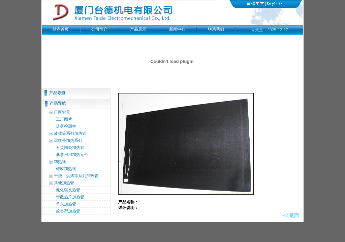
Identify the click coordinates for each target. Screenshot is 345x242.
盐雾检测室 (66, 126)
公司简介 (99, 29)
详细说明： (128, 207)
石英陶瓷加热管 (70, 147)
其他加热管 (64, 182)
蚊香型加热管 (68, 211)
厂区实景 (62, 112)
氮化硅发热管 (68, 190)
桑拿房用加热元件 (72, 154)
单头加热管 (66, 204)
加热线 (60, 161)
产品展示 (138, 29)
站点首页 (61, 29)
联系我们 (216, 29)
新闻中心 (177, 29)
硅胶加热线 (66, 168)
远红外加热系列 (68, 140)
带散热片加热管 (70, 197)
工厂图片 (64, 119)
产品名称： (128, 202)
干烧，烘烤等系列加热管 (76, 175)
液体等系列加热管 (70, 133)
